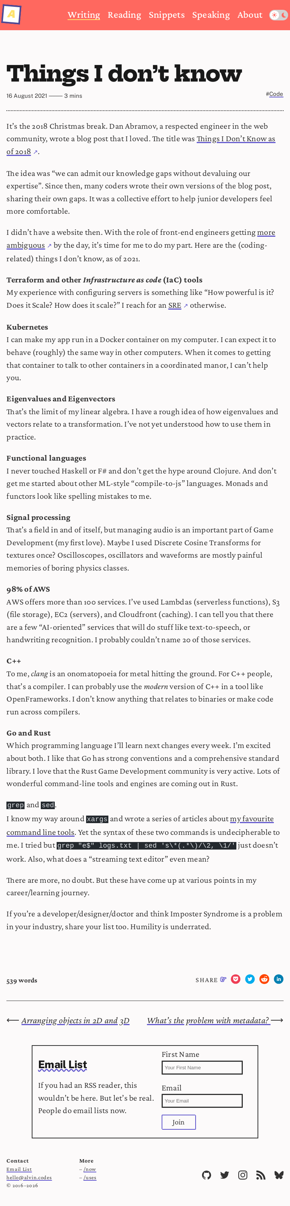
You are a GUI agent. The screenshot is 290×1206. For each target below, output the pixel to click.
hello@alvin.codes (29, 1175)
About (250, 14)
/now (89, 1167)
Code (276, 94)
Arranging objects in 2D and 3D (76, 1018)
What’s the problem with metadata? (208, 1018)
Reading (124, 14)
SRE (175, 305)
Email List (19, 1167)
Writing (84, 14)
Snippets (167, 14)
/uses (90, 1175)
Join (179, 1119)
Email (202, 1093)
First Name (202, 1059)
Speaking (211, 14)
